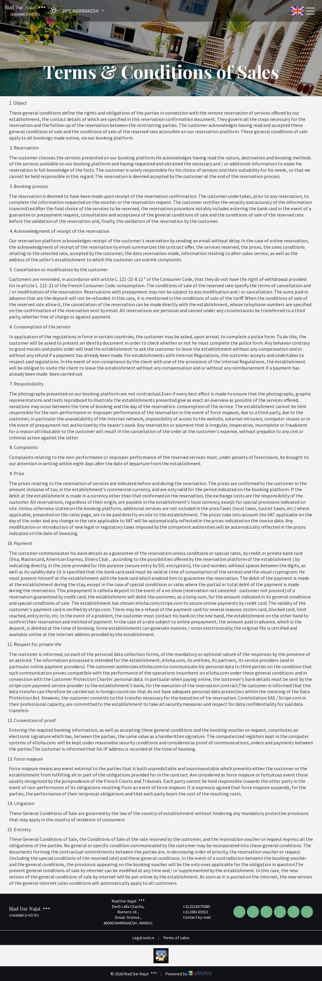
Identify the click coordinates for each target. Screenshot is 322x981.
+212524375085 (193, 906)
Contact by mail (193, 917)
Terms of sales (176, 937)
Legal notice (143, 937)
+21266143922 (192, 912)
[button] (75, 10)
